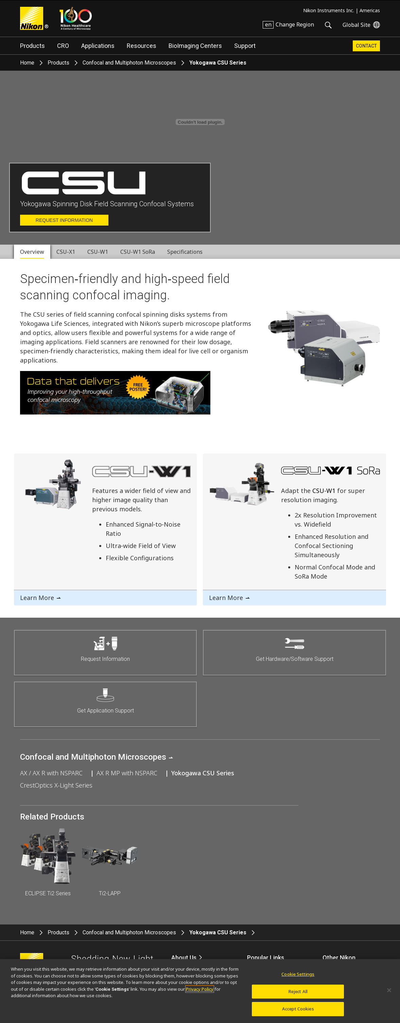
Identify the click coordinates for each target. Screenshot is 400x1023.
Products (32, 45)
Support (245, 45)
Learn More (37, 598)
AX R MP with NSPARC (127, 773)
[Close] (389, 990)
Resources (141, 45)
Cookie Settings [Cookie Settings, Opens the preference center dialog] (297, 974)
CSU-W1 (323, 491)
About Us (183, 957)
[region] (200, 991)
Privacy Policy (199, 989)
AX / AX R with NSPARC (51, 773)
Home (27, 62)
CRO (63, 45)
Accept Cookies (298, 1009)
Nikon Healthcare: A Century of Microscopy (75, 18)
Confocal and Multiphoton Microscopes (129, 62)
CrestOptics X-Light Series (56, 785)
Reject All (298, 991)
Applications (98, 45)
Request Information (64, 220)
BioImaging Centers (195, 45)
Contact (366, 46)
